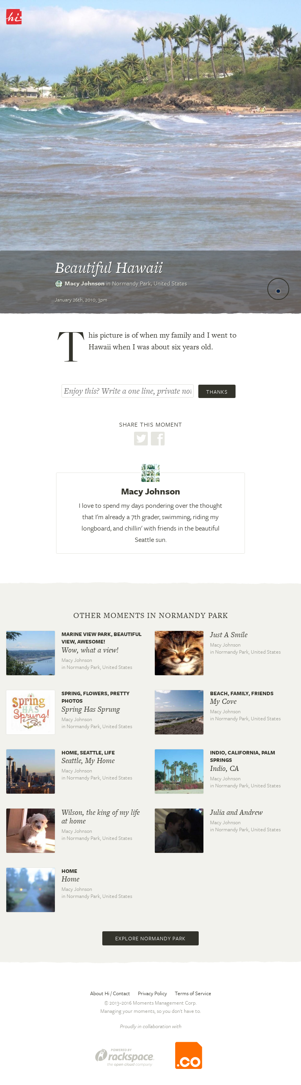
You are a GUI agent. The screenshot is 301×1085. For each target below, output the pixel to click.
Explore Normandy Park (150, 938)
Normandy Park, (149, 283)
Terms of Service (193, 993)
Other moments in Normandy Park (150, 616)
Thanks (217, 392)
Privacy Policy (152, 993)
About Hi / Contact (110, 993)
